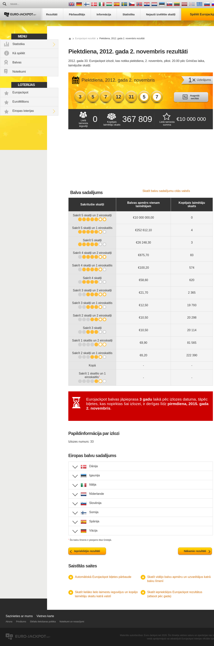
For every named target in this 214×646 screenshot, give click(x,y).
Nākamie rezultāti (195, 551)
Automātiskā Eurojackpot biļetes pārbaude (103, 576)
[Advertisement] (140, 161)
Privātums (21, 621)
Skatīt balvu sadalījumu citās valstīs (166, 191)
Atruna (9, 621)
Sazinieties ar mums (19, 616)
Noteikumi (19, 71)
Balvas (16, 62)
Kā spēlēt (18, 53)
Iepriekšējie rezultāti (87, 551)
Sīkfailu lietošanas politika (43, 621)
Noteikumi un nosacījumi (71, 621)
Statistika (18, 44)
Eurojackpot (20, 92)
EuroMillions (20, 101)
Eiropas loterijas (23, 110)
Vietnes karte (45, 616)
